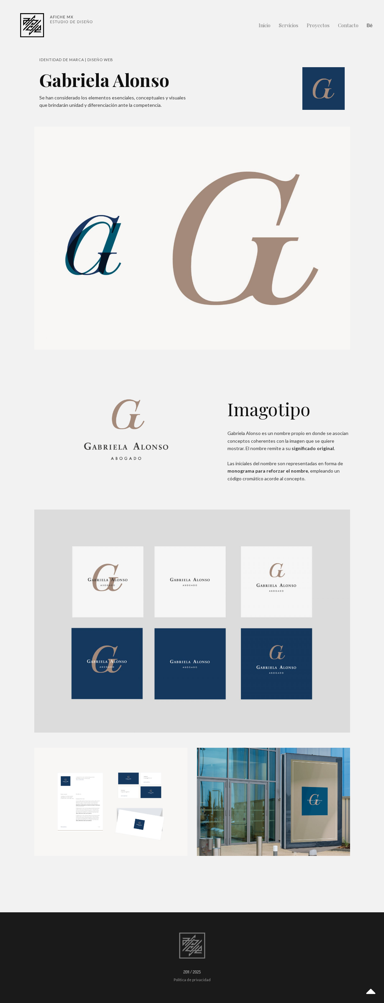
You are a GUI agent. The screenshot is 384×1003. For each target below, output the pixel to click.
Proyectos (318, 25)
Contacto (348, 25)
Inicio (264, 25)
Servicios (288, 25)
